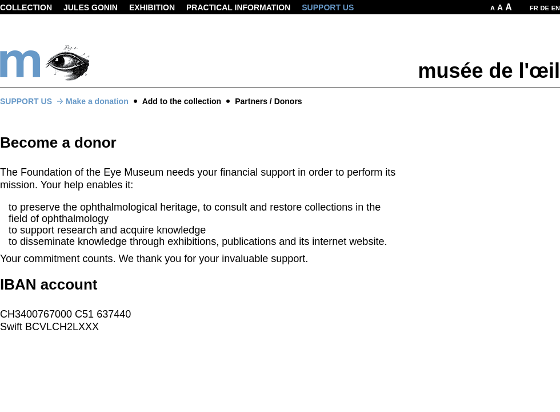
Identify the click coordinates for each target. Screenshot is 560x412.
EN (555, 8)
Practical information (238, 7)
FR (534, 8)
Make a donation (97, 101)
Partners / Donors (268, 101)
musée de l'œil (489, 70)
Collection (26, 7)
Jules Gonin (90, 7)
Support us (328, 7)
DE (545, 8)
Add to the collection (181, 101)
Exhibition (152, 7)
